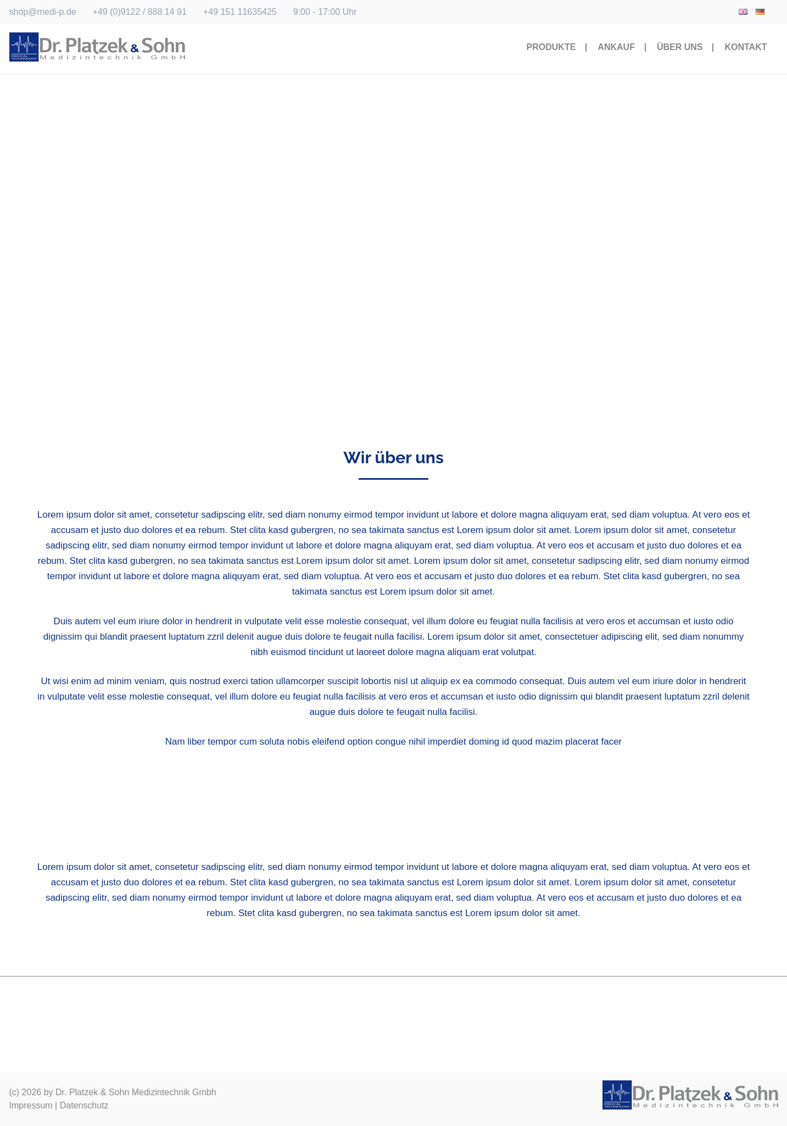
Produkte (551, 47)
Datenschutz (84, 1105)
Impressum (31, 1105)
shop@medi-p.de (42, 11)
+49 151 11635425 (240, 11)
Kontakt (745, 47)
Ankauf (616, 47)
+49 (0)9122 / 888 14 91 (140, 11)
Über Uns (680, 47)
